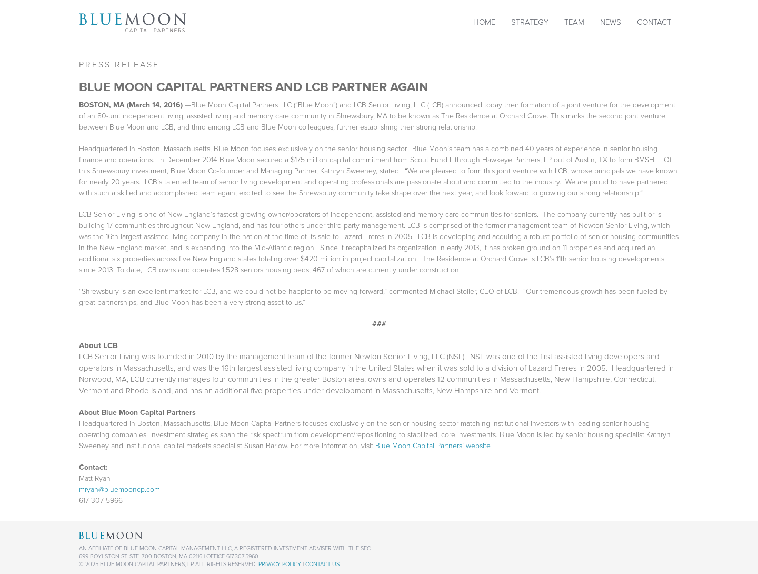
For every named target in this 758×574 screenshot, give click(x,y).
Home (484, 22)
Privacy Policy (279, 564)
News (610, 22)
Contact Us (322, 564)
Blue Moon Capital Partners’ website (433, 445)
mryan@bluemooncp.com (119, 489)
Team (574, 22)
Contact (654, 22)
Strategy (529, 22)
